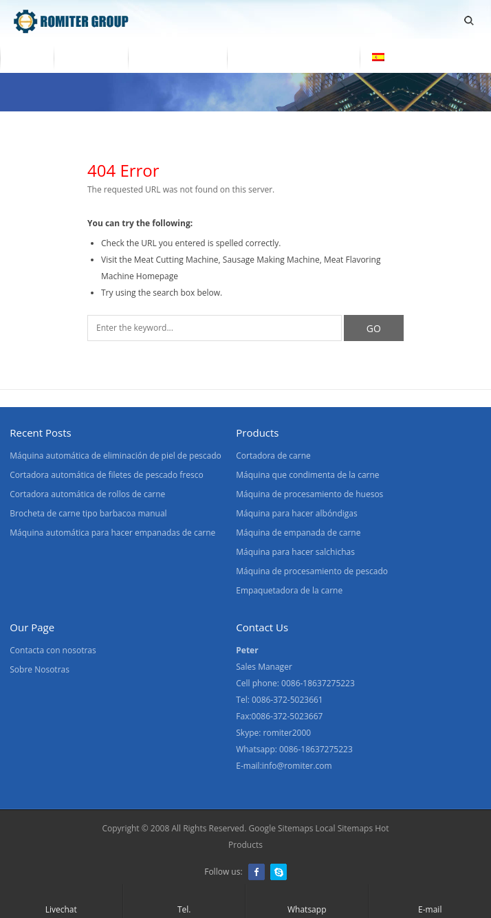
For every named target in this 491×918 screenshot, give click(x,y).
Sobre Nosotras (177, 57)
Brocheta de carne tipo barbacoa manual (88, 513)
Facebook (256, 872)
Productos (90, 57)
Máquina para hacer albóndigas (296, 513)
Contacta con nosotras (293, 57)
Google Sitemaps (280, 828)
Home (26, 57)
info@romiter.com (297, 766)
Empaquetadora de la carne (289, 590)
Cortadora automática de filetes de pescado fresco (106, 475)
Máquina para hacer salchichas (295, 552)
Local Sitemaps (344, 828)
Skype (278, 872)
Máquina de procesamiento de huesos (309, 494)
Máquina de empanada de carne (298, 532)
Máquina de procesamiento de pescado (312, 571)
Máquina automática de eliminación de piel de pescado (115, 455)
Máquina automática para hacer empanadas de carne (112, 532)
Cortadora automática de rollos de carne (87, 494)
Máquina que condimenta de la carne (307, 475)
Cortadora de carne (273, 455)
